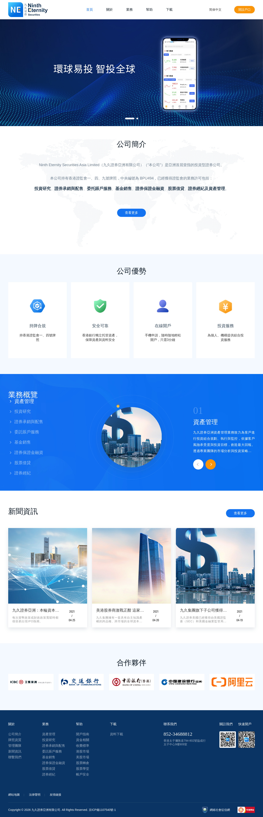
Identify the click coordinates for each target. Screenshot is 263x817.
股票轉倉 (82, 763)
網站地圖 (14, 794)
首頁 (89, 9)
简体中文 (214, 9)
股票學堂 (82, 768)
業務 (129, 9)
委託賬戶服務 (52, 751)
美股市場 (82, 757)
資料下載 (116, 734)
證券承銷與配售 (53, 745)
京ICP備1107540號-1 (102, 809)
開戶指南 (82, 734)
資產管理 (48, 734)
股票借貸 (48, 768)
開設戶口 (244, 9)
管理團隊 (14, 745)
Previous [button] (198, 464)
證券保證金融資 (53, 763)
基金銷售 (48, 757)
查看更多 (240, 513)
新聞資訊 (14, 751)
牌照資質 (14, 740)
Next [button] (210, 464)
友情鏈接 (55, 794)
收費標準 (82, 745)
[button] (30, 401)
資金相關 (82, 740)
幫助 (149, 9)
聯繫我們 (14, 757)
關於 (109, 9)
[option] (131, 72)
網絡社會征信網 (220, 809)
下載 (169, 9)
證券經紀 (48, 774)
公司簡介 (14, 734)
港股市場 (82, 751)
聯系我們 (170, 724)
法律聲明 (34, 794)
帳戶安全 (82, 774)
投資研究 (48, 740)
